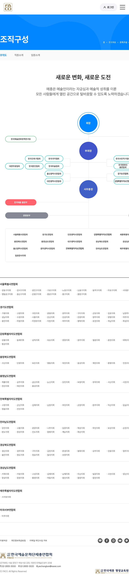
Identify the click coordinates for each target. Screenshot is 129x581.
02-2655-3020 (27, 566)
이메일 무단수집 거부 (38, 540)
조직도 (3, 55)
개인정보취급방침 (18, 540)
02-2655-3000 (9, 566)
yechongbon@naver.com (49, 566)
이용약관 (3, 540)
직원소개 (18, 55)
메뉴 (122, 7)
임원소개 (35, 55)
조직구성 (123, 42)
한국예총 (112, 42)
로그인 (110, 7)
